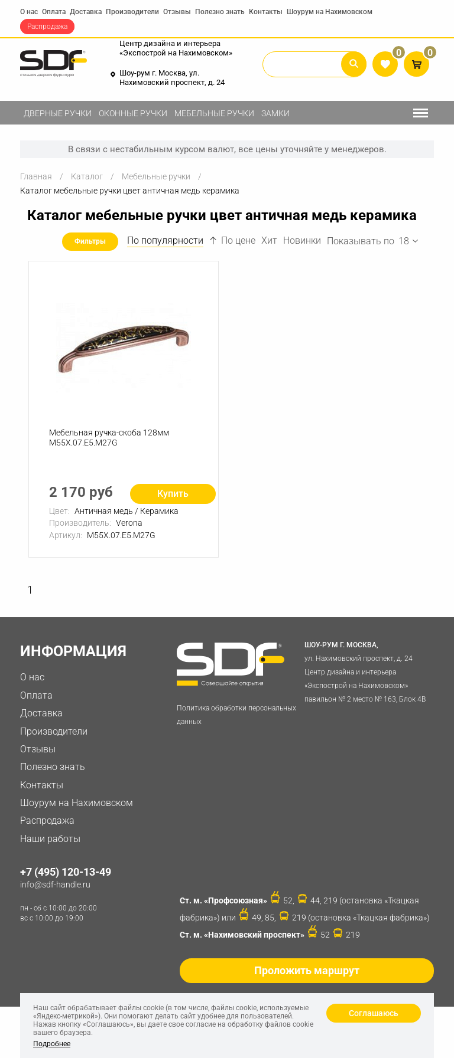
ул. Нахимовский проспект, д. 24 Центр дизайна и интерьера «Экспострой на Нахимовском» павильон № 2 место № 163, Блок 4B (366, 670)
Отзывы (177, 12)
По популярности (165, 240)
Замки (275, 113)
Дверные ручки (58, 113)
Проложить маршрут (306, 970)
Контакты (266, 12)
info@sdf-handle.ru (55, 884)
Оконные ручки (133, 113)
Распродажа (47, 26)
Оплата (54, 12)
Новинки (302, 240)
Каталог (87, 176)
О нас (29, 12)
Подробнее (51, 1043)
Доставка (86, 12)
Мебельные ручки (214, 113)
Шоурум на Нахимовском (329, 12)
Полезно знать (220, 12)
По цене (232, 240)
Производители (132, 12)
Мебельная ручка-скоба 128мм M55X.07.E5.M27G (109, 437)
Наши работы (50, 838)
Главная (36, 176)
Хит (269, 240)
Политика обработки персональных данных (236, 715)
